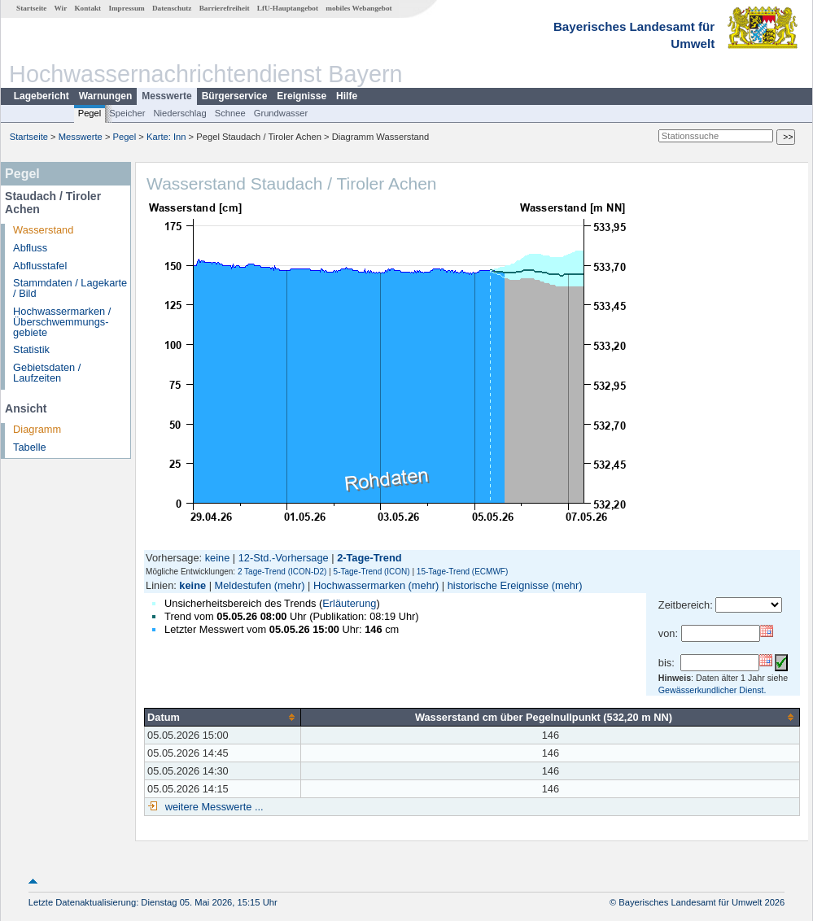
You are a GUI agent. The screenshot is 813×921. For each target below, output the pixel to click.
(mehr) (289, 585)
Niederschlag (179, 113)
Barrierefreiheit (224, 8)
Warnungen (106, 96)
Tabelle (29, 447)
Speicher (127, 113)
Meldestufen (243, 585)
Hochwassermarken (359, 585)
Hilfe (346, 96)
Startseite (31, 8)
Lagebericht (41, 96)
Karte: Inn (166, 137)
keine (217, 558)
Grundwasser (281, 113)
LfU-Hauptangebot (287, 8)
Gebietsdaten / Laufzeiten (47, 372)
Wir (61, 8)
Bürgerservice (235, 96)
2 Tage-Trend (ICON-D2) (282, 571)
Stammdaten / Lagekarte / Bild (70, 288)
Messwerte (166, 96)
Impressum (126, 8)
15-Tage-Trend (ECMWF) (462, 571)
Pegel (90, 113)
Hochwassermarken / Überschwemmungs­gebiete (62, 321)
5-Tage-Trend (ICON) (372, 571)
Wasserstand (43, 230)
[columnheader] (223, 717)
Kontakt (87, 8)
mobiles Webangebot (358, 8)
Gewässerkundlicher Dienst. (712, 690)
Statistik (31, 349)
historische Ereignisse (498, 585)
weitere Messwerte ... (212, 807)
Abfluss (30, 248)
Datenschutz (172, 8)
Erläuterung (349, 603)
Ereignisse (301, 96)
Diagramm (37, 429)
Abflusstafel (40, 266)
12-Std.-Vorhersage (283, 558)
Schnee (230, 113)
